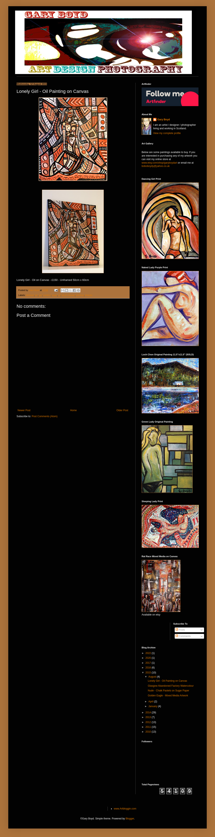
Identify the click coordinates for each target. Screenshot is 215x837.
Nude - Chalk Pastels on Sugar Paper (168, 690)
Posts (180, 629)
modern (47, 295)
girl (40, 295)
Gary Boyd (163, 119)
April (151, 701)
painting (80, 295)
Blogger (129, 818)
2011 (149, 727)
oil (59, 295)
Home (73, 410)
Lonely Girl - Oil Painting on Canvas (167, 680)
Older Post (122, 410)
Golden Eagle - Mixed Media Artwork (168, 695)
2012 (149, 722)
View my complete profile (167, 133)
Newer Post (24, 410)
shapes (88, 295)
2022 (149, 653)
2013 (149, 717)
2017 (149, 662)
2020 (149, 657)
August (152, 676)
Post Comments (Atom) (44, 416)
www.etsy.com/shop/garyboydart (159, 162)
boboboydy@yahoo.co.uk (156, 166)
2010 (149, 731)
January (153, 706)
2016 (149, 667)
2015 (149, 672)
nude (54, 295)
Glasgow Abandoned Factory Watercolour (171, 685)
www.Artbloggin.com (125, 808)
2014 (149, 712)
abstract (30, 295)
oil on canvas (68, 295)
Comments (183, 636)
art (36, 295)
